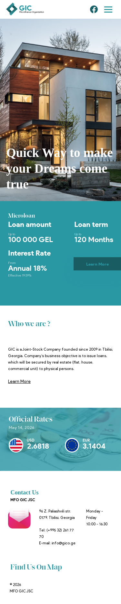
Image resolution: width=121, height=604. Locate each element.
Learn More (97, 264)
